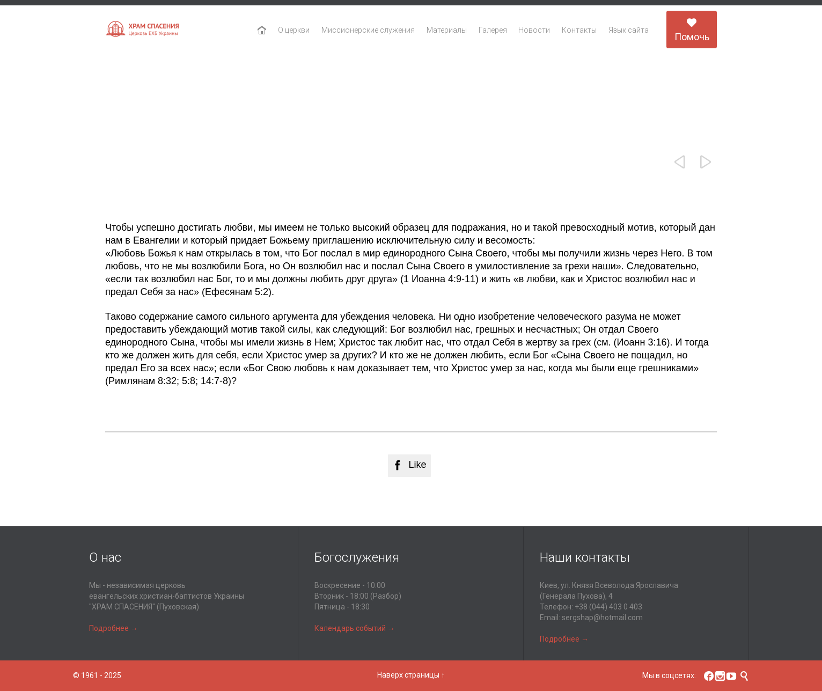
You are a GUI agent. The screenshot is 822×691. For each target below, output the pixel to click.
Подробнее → (113, 628)
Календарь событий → (354, 628)
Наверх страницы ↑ (411, 675)
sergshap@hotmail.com (602, 617)
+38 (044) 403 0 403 (608, 606)
